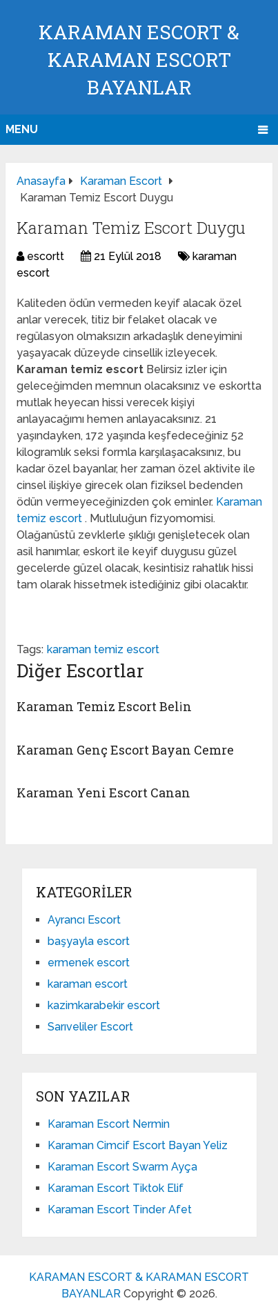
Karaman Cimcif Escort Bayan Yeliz (138, 1145)
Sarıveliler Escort (90, 1026)
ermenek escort (89, 962)
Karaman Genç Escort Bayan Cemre (125, 749)
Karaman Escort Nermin (109, 1124)
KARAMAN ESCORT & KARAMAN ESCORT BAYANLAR (139, 59)
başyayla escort (89, 941)
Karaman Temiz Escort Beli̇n (104, 706)
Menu (22, 129)
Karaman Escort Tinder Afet (120, 1209)
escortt (45, 256)
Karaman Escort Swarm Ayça (122, 1166)
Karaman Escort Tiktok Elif (115, 1188)
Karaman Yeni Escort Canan (103, 792)
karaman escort (88, 984)
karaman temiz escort (103, 649)
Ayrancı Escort (84, 919)
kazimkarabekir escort (104, 1005)
